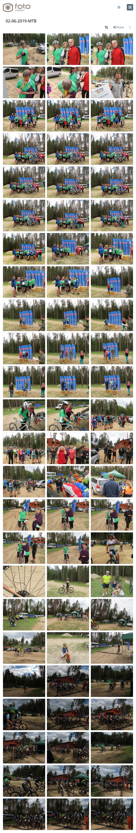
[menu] (130, 7)
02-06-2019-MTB (21, 21)
